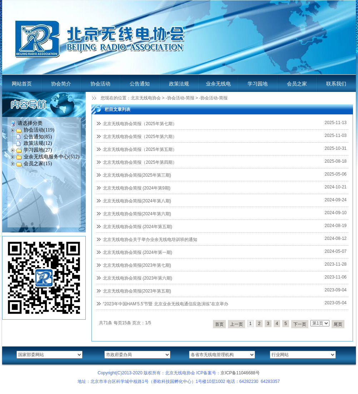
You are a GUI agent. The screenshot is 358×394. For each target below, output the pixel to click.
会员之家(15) (38, 163)
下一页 (299, 324)
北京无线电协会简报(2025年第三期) (137, 175)
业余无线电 (218, 84)
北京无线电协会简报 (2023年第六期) (137, 278)
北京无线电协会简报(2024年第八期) (137, 200)
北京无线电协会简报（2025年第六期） (140, 136)
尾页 (338, 324)
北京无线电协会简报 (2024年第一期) (137, 252)
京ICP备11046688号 (239, 372)
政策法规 (179, 84)
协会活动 (100, 84)
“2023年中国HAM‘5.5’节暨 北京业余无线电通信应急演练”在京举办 (165, 303)
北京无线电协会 (146, 97)
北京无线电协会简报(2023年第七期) (137, 265)
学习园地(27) (38, 150)
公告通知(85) (38, 136)
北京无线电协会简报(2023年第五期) (137, 291)
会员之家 (297, 84)
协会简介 (61, 84)
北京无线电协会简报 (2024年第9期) (136, 188)
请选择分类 (30, 123)
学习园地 (258, 84)
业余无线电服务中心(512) (51, 156)
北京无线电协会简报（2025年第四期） (140, 162)
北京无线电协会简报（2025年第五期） (140, 149)
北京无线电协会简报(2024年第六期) (137, 213)
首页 (219, 324)
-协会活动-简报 (180, 97)
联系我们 (336, 84)
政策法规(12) (38, 143)
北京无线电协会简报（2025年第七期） (140, 123)
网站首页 (22, 84)
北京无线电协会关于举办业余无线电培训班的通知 (150, 239)
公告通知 (140, 84)
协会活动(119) (39, 130)
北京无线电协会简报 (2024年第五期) (137, 226)
